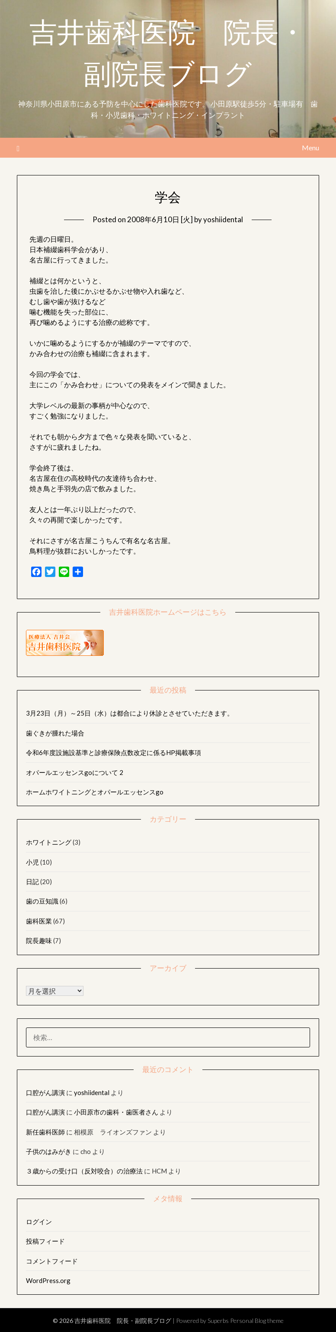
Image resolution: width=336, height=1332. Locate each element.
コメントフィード (52, 1261)
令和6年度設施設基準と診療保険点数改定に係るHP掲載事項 (113, 752)
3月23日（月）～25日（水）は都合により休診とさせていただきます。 (130, 713)
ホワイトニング (48, 842)
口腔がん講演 (45, 1092)
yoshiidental (223, 219)
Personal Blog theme (257, 1320)
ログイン (39, 1221)
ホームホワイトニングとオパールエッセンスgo (94, 792)
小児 (32, 862)
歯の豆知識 (42, 901)
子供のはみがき (48, 1151)
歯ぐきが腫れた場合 (55, 733)
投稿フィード (45, 1241)
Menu (310, 147)
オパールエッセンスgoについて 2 (74, 772)
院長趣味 (39, 940)
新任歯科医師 (45, 1132)
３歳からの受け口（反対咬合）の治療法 (84, 1171)
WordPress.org (48, 1280)
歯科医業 (39, 921)
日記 (32, 881)
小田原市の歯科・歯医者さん (116, 1112)
